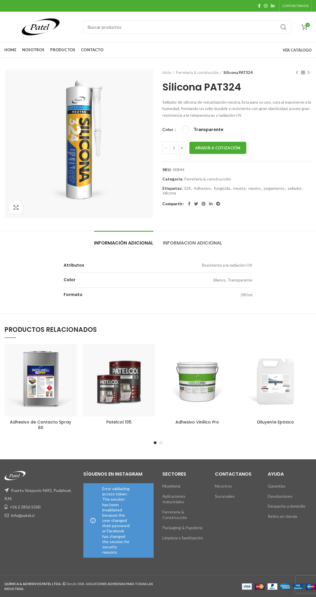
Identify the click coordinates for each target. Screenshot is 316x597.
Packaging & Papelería (182, 527)
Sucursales (225, 496)
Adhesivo (202, 188)
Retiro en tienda (282, 516)
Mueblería (171, 485)
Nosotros (223, 485)
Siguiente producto (308, 72)
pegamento (274, 188)
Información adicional (123, 243)
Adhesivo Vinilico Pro (197, 422)
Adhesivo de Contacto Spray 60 (40, 424)
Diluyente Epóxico (275, 422)
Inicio (166, 72)
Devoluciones (280, 496)
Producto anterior (297, 72)
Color (168, 129)
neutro (254, 188)
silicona (169, 193)
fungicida (222, 188)
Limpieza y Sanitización (182, 537)
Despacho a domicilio (287, 506)
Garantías (277, 485)
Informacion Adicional (192, 243)
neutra (239, 188)
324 (187, 188)
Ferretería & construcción (197, 72)
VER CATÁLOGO (297, 50)
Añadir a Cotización (217, 148)
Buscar (283, 27)
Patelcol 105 (119, 422)
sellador (295, 188)
